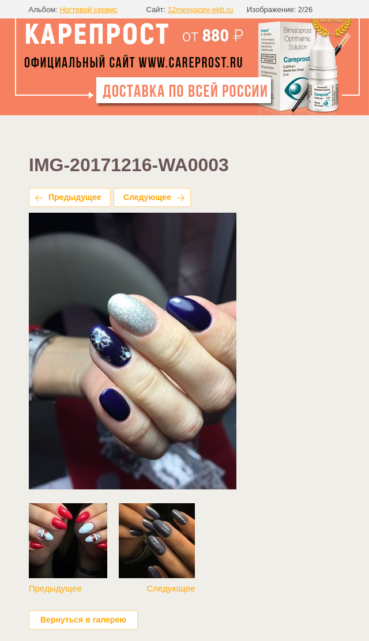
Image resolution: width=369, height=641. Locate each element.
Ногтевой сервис (88, 9)
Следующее (147, 197)
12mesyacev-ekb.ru (200, 9)
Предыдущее (74, 197)
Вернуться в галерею (83, 619)
